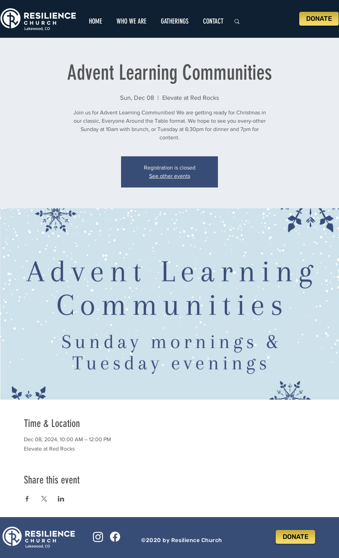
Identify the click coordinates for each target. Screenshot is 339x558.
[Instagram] (98, 536)
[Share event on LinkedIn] (61, 499)
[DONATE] (319, 19)
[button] (131, 21)
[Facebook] (115, 536)
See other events (169, 176)
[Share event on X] (44, 499)
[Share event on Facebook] (27, 499)
